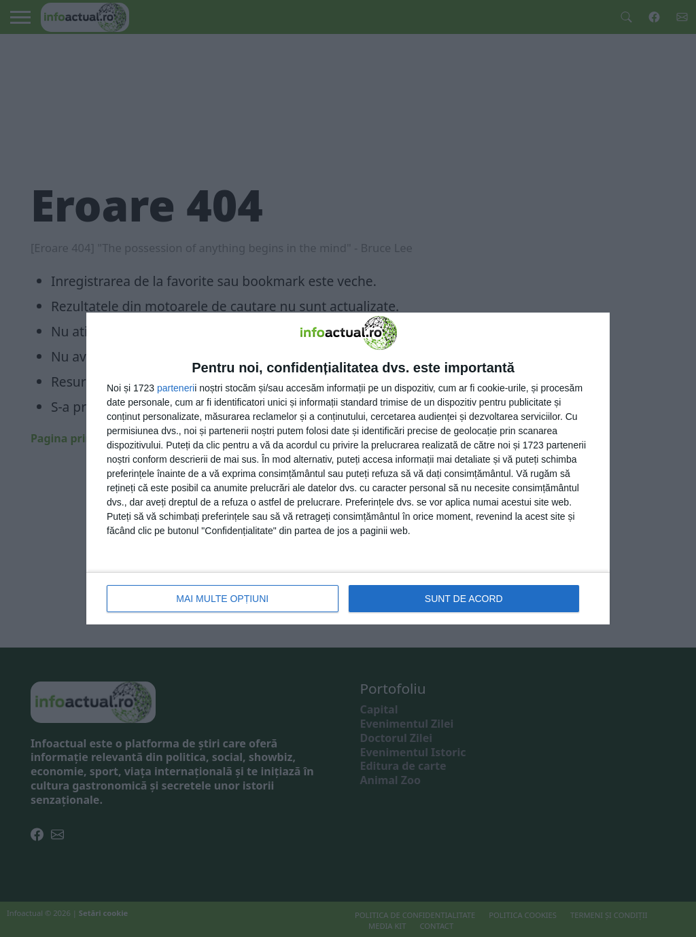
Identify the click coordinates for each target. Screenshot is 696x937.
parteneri (175, 388)
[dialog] (348, 468)
